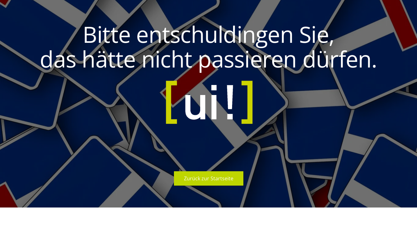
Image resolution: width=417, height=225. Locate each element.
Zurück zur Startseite (208, 178)
